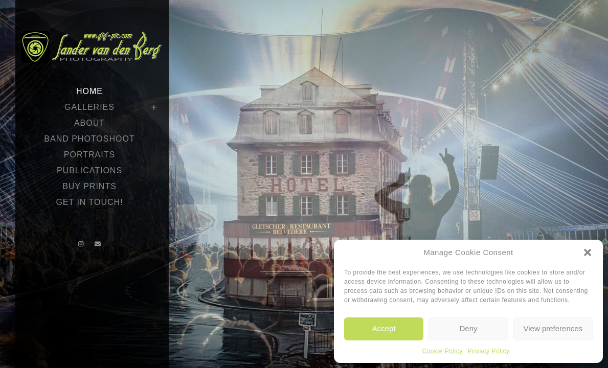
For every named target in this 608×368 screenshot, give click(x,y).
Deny (468, 328)
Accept (384, 328)
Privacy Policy (489, 351)
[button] (587, 252)
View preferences (553, 328)
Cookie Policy (442, 351)
